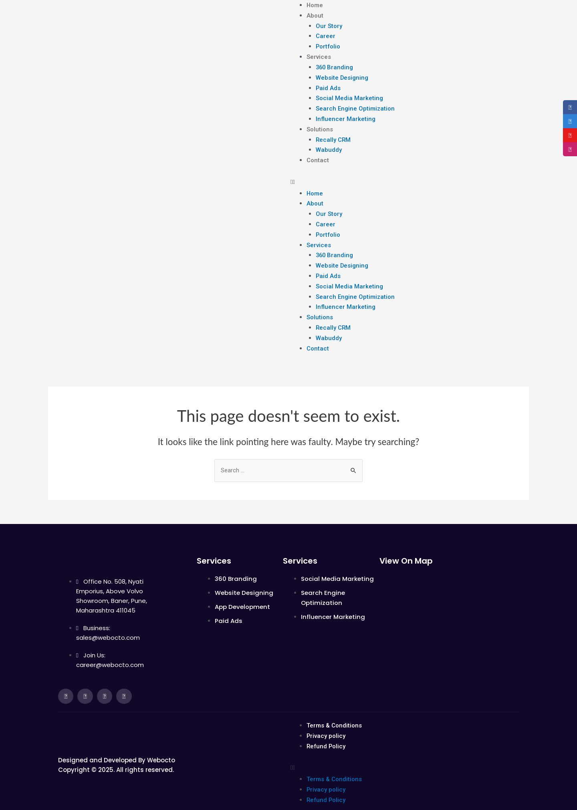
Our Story (329, 25)
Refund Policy (327, 735)
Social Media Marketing (349, 95)
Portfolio (328, 45)
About (315, 15)
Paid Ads (328, 85)
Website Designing (342, 75)
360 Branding (335, 65)
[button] (402, 176)
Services (319, 55)
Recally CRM (333, 135)
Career (325, 35)
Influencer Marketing (345, 115)
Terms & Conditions (334, 715)
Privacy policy (326, 725)
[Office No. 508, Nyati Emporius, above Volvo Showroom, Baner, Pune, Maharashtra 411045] (449, 614)
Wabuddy (329, 145)
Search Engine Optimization (355, 105)
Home (315, 5)
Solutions (320, 125)
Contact (318, 155)
